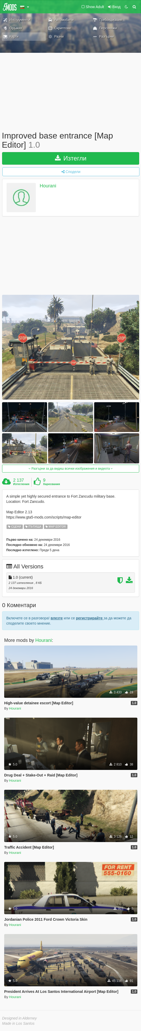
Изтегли (71, 158)
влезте (56, 618)
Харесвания (51, 484)
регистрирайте (90, 618)
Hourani (48, 186)
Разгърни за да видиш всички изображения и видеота (71, 468)
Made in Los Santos (18, 1023)
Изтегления (21, 484)
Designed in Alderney (19, 1018)
